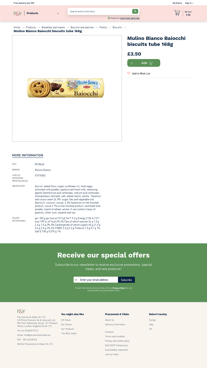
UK (150, 328)
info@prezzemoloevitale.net (37, 334)
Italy (151, 324)
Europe (152, 319)
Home (17, 27)
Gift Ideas (66, 319)
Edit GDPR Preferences (116, 345)
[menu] (39, 12)
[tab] (27, 155)
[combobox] (104, 11)
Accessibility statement (116, 349)
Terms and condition (115, 336)
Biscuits (117, 27)
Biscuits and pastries (82, 27)
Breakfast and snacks (53, 27)
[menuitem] (41, 12)
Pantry (103, 27)
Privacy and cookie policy (117, 340)
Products (31, 27)
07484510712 (29, 330)
